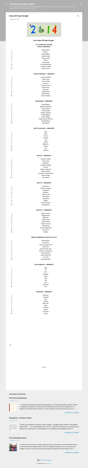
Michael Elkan (48, 463)
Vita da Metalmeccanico (18, 438)
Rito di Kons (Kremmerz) (18, 398)
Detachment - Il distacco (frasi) (20, 418)
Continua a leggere (72, 412)
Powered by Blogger (44, 460)
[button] (78, 16)
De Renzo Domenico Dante (22, 4)
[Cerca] (81, 4)
